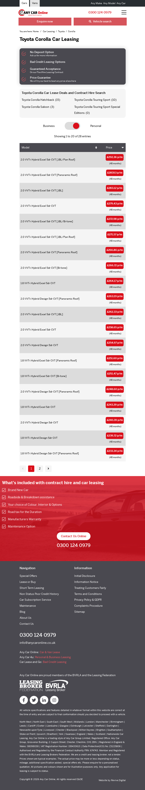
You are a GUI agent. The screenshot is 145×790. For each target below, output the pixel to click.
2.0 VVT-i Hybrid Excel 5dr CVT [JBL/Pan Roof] (48, 159)
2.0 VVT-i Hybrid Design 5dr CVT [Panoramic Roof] (50, 298)
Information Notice (86, 582)
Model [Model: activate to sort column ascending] (25, 147)
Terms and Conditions (88, 594)
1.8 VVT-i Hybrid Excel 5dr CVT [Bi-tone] (44, 376)
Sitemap (79, 612)
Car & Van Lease (50, 652)
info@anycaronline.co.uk (37, 643)
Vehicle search (100, 21)
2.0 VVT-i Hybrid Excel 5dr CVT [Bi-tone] (44, 268)
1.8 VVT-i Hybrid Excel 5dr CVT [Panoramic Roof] (49, 360)
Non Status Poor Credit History (39, 594)
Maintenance (28, 606)
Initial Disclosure (84, 576)
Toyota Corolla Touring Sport (92, 100)
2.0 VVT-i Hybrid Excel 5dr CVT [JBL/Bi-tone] (47, 221)
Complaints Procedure (88, 606)
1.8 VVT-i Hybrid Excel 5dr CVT (38, 283)
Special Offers (28, 576)
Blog (22, 612)
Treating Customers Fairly (90, 588)
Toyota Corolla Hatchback (38, 100)
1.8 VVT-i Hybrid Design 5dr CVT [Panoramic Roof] (50, 453)
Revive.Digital (118, 780)
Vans (35, 3)
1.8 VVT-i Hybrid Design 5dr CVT (39, 438)
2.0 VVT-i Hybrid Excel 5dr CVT (38, 206)
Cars (24, 3)
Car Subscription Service (35, 600)
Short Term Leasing (32, 588)
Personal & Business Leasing (53, 657)
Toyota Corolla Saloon (35, 107)
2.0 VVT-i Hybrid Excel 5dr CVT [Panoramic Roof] (49, 175)
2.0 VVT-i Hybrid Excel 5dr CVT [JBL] (42, 190)
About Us (25, 618)
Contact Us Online (73, 536)
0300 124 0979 (100, 12)
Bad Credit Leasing (54, 662)
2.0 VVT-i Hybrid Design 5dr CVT (39, 345)
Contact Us (27, 624)
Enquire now (45, 21)
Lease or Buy (28, 582)
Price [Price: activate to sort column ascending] (109, 147)
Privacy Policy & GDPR (88, 600)
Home (36, 31)
